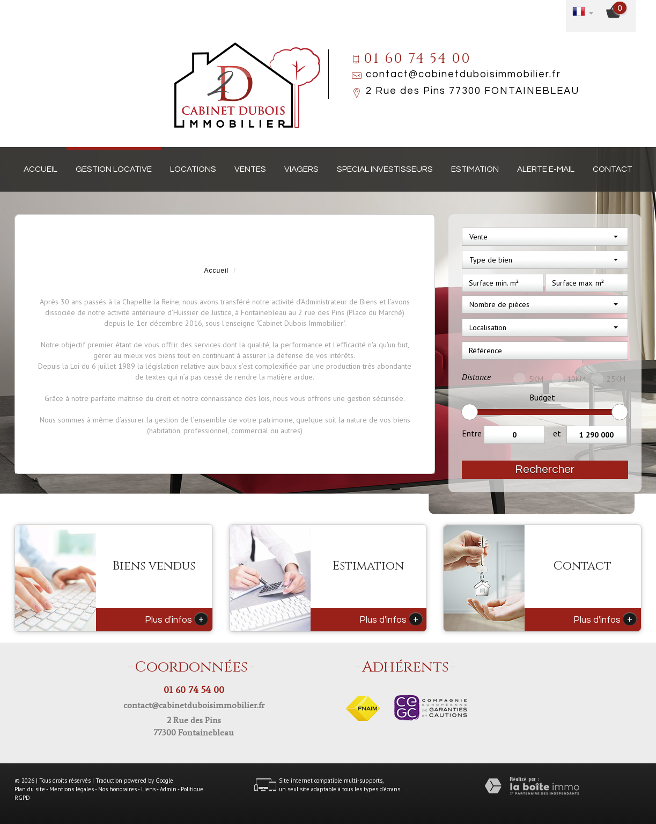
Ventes (250, 169)
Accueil (40, 169)
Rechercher (544, 469)
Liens (148, 789)
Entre (472, 433)
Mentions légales (71, 789)
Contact (612, 169)
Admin (168, 789)
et (557, 433)
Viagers (301, 169)
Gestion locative (114, 169)
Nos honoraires (117, 789)
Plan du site (29, 789)
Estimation (475, 169)
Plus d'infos (176, 618)
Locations (193, 169)
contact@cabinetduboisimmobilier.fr (463, 74)
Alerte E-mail (545, 169)
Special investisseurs (385, 169)
